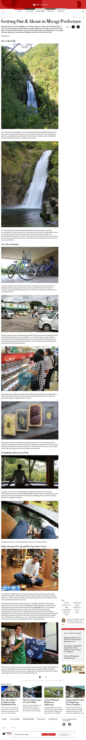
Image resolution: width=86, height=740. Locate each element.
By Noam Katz (5, 36)
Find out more (64, 734)
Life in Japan (60, 11)
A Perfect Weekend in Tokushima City (71, 657)
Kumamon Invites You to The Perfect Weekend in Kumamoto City (72, 640)
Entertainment (40, 11)
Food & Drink (29, 11)
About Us (4, 727)
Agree (48, 734)
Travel (20, 11)
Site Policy (13, 727)
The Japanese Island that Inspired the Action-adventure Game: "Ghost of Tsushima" (72, 649)
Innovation (50, 11)
